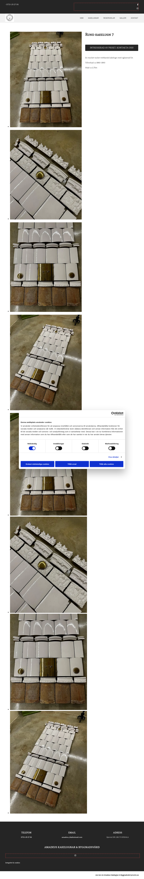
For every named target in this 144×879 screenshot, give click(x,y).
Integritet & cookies (12, 863)
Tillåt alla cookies (106, 464)
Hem (81, 18)
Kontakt (134, 18)
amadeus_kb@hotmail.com (72, 837)
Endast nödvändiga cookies (37, 464)
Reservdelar (109, 18)
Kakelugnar (93, 18)
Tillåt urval (72, 464)
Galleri (123, 18)
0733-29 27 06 (26, 837)
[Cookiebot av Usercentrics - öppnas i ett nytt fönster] (113, 413)
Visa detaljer (113, 457)
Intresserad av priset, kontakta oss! (111, 48)
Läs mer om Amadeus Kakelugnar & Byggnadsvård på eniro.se (117, 875)
